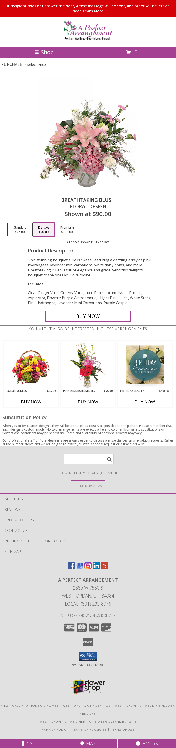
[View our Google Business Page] (79, 568)
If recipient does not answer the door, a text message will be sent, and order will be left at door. (88, 8)
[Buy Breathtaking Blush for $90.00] (88, 316)
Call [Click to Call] (29, 743)
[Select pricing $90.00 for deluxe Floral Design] (43, 229)
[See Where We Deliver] (88, 485)
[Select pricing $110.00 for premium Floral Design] (67, 229)
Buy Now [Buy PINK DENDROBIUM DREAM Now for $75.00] (88, 402)
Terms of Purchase (89, 729)
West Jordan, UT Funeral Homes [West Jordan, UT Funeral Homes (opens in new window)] (30, 705)
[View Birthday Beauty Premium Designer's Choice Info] (145, 364)
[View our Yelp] (104, 568)
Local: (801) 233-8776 (88, 604)
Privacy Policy (55, 729)
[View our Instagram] (88, 568)
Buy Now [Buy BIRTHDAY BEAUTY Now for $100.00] (145, 402)
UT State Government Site (112, 721)
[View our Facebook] (71, 568)
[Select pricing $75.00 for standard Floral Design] (20, 229)
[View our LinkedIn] (96, 568)
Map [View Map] (88, 743)
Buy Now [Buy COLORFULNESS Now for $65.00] (31, 402)
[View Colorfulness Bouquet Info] (31, 365)
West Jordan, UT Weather (62, 721)
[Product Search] (89, 459)
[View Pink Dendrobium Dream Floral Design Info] (88, 365)
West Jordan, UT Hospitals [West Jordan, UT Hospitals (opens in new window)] (87, 705)
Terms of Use (122, 729)
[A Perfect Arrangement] (88, 40)
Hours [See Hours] (147, 743)
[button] (88, 656)
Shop (44, 52)
